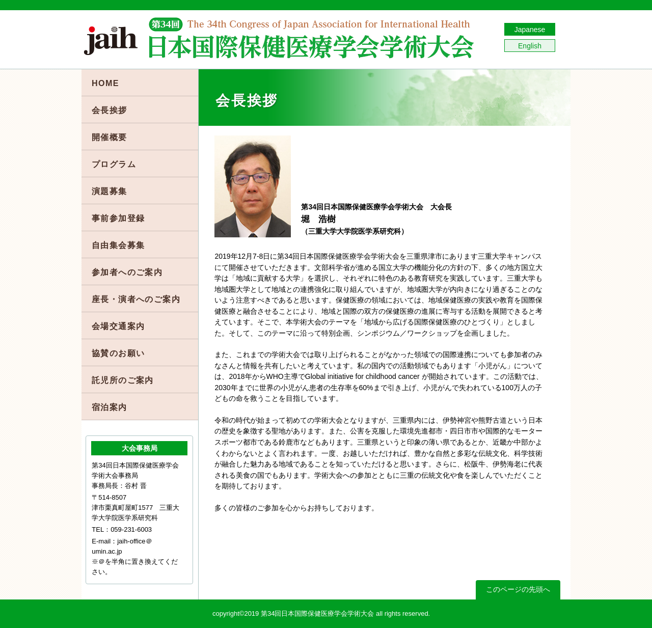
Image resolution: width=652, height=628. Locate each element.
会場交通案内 (118, 326)
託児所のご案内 (123, 380)
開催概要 (109, 137)
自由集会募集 (118, 245)
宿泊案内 (109, 407)
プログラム (114, 164)
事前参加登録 (118, 218)
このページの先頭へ (518, 589)
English (529, 46)
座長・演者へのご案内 (136, 299)
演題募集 (109, 191)
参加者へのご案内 (127, 272)
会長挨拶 (109, 110)
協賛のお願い (118, 353)
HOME (105, 83)
